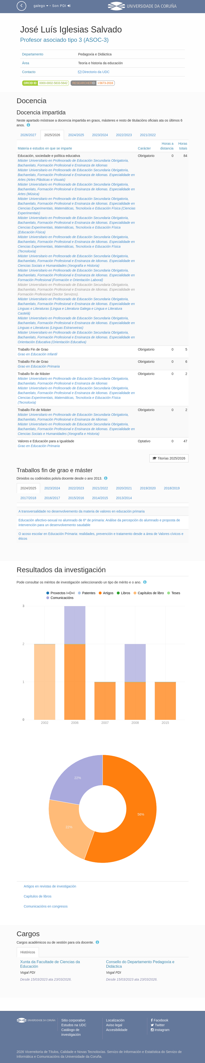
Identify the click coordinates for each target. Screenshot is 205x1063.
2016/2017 (52, 498)
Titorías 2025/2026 (168, 458)
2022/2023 (124, 135)
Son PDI (61, 6)
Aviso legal (114, 1025)
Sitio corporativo (73, 1020)
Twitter (158, 1025)
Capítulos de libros (38, 896)
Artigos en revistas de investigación (50, 886)
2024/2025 (76, 135)
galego (41, 6)
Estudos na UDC (73, 1025)
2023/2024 (100, 135)
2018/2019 (172, 488)
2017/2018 (28, 498)
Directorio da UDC (93, 72)
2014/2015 (100, 498)
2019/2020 (148, 488)
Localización (115, 1020)
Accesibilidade (117, 1030)
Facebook (159, 1020)
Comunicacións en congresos (46, 906)
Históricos (28, 952)
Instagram (160, 1030)
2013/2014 (124, 498)
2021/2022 (148, 135)
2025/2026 (52, 135)
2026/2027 (28, 135)
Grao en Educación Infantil (37, 354)
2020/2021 (124, 488)
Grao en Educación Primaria (39, 366)
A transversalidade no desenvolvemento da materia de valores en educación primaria (82, 511)
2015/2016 (76, 498)
